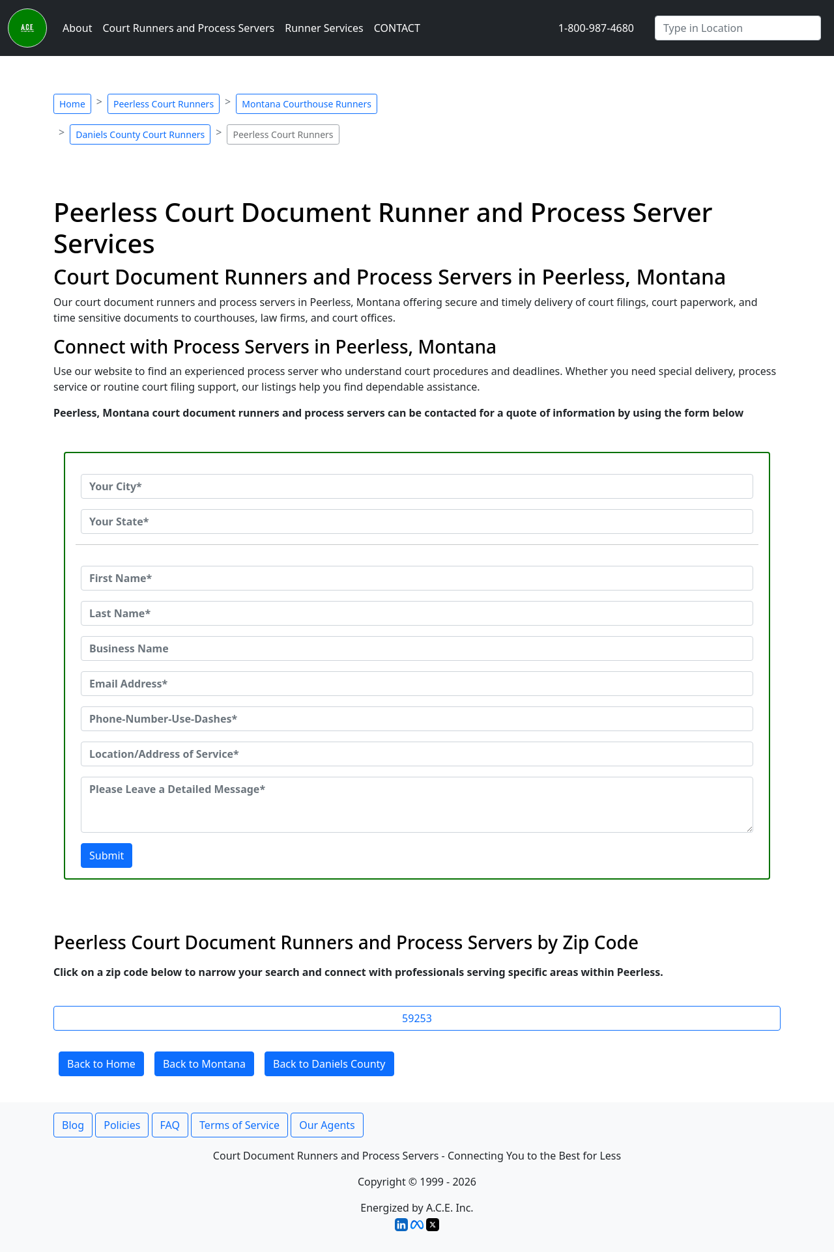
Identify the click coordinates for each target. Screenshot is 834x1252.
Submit (106, 855)
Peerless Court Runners (163, 104)
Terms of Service (239, 1125)
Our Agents (327, 1125)
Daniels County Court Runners (140, 134)
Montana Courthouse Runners (306, 104)
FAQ (170, 1125)
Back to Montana (204, 1064)
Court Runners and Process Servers (188, 28)
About (77, 28)
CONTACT (397, 28)
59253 (417, 1018)
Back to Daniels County (329, 1064)
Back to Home (101, 1064)
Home (72, 104)
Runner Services (324, 28)
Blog (73, 1125)
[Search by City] (738, 28)
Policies (122, 1125)
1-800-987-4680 (596, 28)
